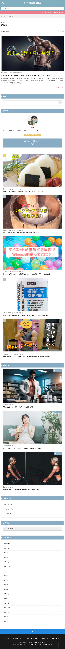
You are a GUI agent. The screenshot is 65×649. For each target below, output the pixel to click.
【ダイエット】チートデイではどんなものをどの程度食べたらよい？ (22, 448)
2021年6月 (7, 575)
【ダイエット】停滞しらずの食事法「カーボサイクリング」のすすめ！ (23, 191)
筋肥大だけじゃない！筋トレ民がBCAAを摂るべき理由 (18, 407)
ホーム (7, 638)
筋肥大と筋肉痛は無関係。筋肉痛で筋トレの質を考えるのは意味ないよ (25, 75)
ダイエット (58, 411)
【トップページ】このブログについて (13, 504)
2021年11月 (7, 566)
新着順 (3, 31)
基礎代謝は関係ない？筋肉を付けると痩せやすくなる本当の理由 (21, 489)
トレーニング (58, 370)
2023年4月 (7, 562)
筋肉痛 (11, 16)
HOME (4, 16)
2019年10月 (7, 612)
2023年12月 (7, 548)
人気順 (7, 31)
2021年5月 (7, 580)
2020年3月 (7, 589)
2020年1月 (7, 598)
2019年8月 (7, 621)
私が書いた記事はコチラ (32, 135)
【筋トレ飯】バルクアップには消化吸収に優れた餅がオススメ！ (21, 233)
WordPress (48, 644)
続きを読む (59, 87)
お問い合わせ (7, 513)
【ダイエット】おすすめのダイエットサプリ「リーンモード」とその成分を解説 (25, 315)
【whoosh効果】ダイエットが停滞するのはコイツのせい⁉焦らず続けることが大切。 (27, 274)
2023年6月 (7, 557)
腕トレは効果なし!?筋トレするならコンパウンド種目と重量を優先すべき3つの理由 (26, 356)
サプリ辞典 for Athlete (32, 3)
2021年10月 (7, 571)
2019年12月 (7, 603)
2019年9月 (7, 616)
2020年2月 (7, 594)
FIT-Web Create (32, 644)
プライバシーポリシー (9, 509)
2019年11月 (7, 607)
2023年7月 (7, 552)
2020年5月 (7, 585)
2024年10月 (7, 543)
